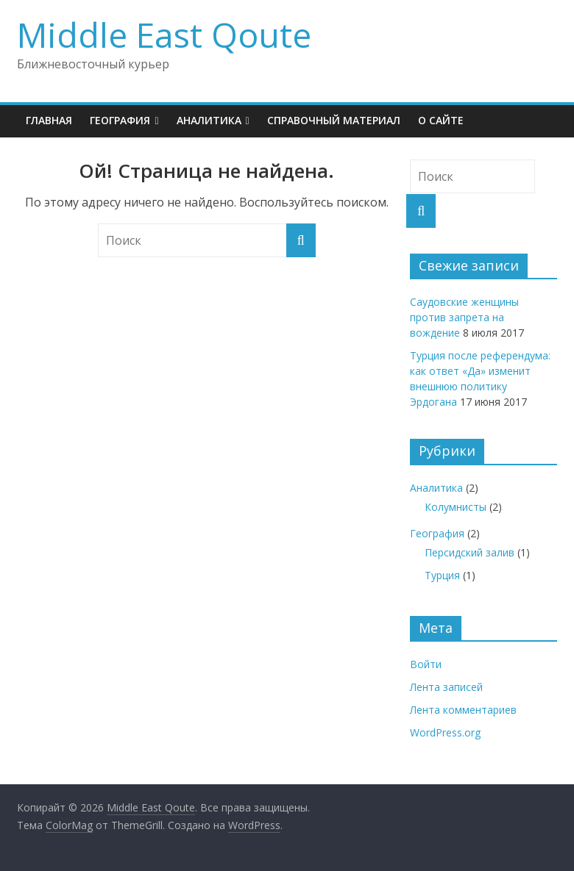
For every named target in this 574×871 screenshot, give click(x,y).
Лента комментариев (463, 710)
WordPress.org (445, 732)
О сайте (441, 120)
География (120, 120)
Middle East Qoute (164, 34)
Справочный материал (333, 120)
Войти (426, 664)
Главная (49, 120)
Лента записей (446, 687)
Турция (442, 575)
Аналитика (209, 120)
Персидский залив (469, 552)
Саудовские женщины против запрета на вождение (464, 317)
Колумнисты (455, 507)
